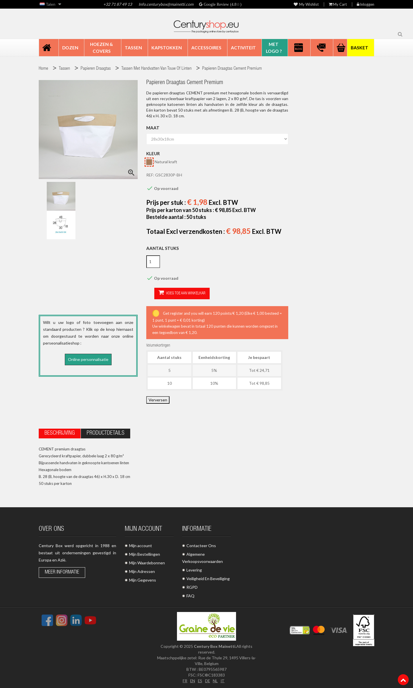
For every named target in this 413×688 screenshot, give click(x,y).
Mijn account (140, 544)
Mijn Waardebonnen (147, 561)
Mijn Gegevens (142, 579)
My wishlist (306, 4)
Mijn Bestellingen (144, 553)
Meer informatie (62, 571)
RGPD (192, 586)
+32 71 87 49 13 (117, 4)
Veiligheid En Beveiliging (208, 577)
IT (223, 679)
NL (215, 679)
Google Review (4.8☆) (221, 4)
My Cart (338, 4)
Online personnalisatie (88, 359)
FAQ (190, 594)
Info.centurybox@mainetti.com (166, 4)
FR (184, 679)
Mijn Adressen (142, 570)
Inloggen (365, 4)
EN (192, 679)
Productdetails (105, 433)
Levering (194, 569)
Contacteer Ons (201, 544)
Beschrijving (59, 433)
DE (207, 679)
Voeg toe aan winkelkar (174, 293)
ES (200, 679)
